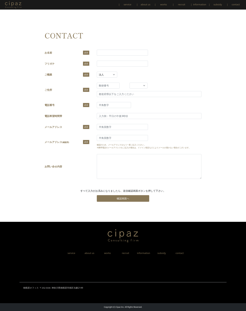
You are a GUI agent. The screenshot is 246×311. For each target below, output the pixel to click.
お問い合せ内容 (53, 166)
